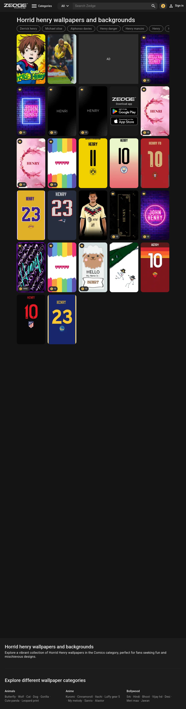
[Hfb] (93, 163)
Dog (35, 696)
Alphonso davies (81, 28)
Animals (10, 691)
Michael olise (53, 28)
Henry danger (108, 28)
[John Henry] (31, 111)
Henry (156, 28)
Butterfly (10, 696)
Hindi (136, 696)
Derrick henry (28, 28)
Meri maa (133, 700)
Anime (70, 691)
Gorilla (45, 696)
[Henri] (62, 111)
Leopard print (30, 700)
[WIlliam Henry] (155, 59)
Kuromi (70, 696)
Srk (129, 696)
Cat (28, 696)
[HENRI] (155, 111)
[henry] (31, 59)
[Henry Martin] (93, 215)
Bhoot (146, 696)
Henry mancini (135, 28)
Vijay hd (157, 696)
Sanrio (88, 700)
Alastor (99, 700)
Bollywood (133, 691)
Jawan (145, 700)
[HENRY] (31, 163)
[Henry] (62, 59)
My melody (75, 700)
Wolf (21, 696)
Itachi (98, 696)
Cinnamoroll (85, 696)
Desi (167, 696)
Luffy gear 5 (112, 696)
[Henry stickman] (124, 267)
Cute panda (12, 700)
